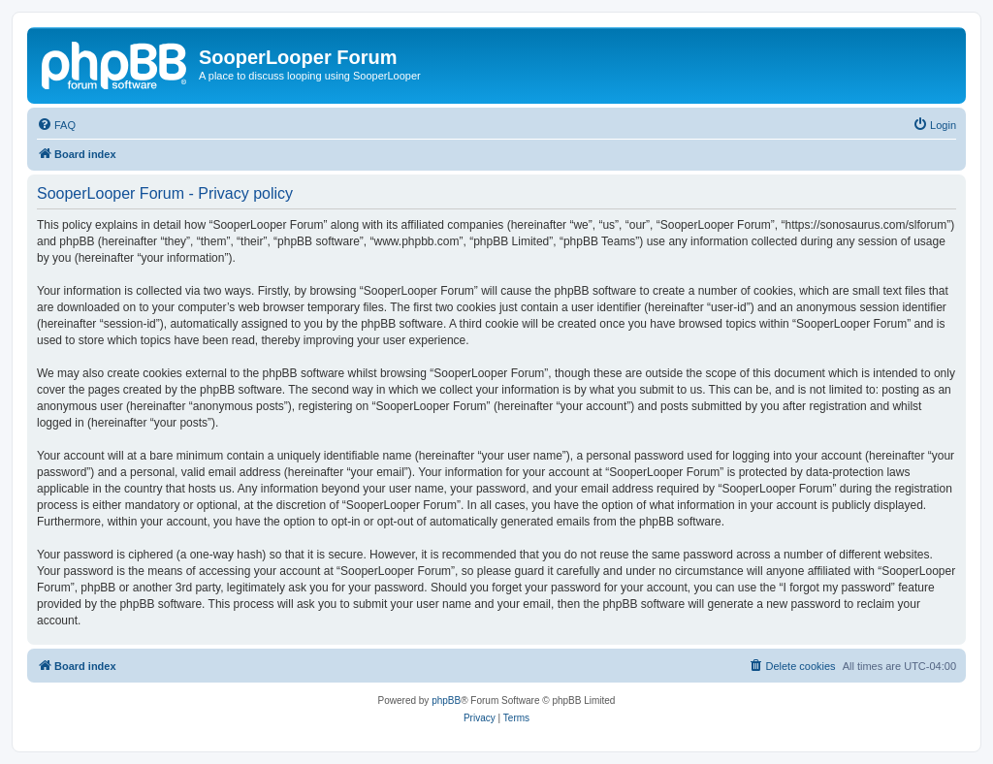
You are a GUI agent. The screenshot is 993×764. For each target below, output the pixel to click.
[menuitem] (56, 125)
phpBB (446, 700)
